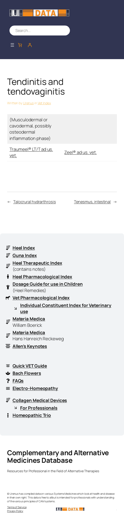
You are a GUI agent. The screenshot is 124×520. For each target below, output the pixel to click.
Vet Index (44, 103)
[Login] (30, 45)
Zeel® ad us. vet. (80, 152)
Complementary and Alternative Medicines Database (58, 456)
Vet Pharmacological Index (41, 298)
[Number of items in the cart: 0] (20, 45)
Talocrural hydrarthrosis (34, 201)
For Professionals (38, 408)
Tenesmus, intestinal (92, 201)
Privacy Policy (15, 511)
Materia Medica (29, 319)
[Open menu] (12, 45)
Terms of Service (16, 507)
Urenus (28, 103)
